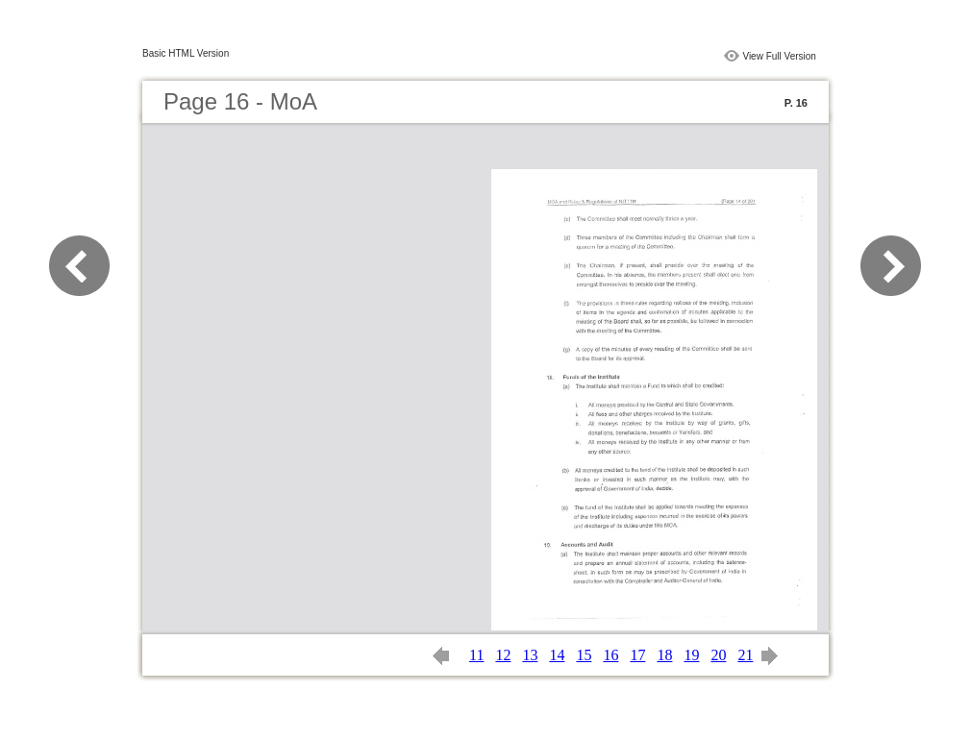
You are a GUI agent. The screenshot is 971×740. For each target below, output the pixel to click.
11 (476, 655)
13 (529, 655)
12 (502, 655)
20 (718, 655)
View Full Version (779, 56)
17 (637, 655)
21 (745, 655)
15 (583, 655)
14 (556, 655)
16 (610, 655)
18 (664, 655)
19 (691, 655)
